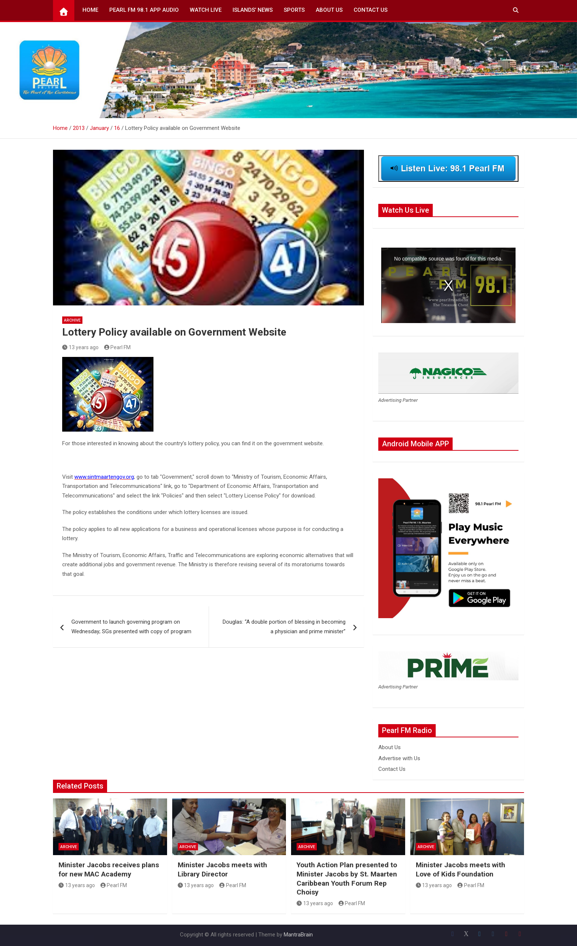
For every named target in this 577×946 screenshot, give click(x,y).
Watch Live (206, 10)
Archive (72, 320)
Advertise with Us (399, 758)
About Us (329, 10)
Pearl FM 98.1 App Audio (144, 10)
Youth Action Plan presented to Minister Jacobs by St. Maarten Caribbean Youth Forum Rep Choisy (347, 878)
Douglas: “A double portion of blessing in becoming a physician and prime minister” (284, 627)
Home (90, 10)
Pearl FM (117, 347)
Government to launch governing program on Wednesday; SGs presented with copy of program (131, 627)
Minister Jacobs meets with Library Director (222, 869)
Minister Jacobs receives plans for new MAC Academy (109, 869)
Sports (294, 10)
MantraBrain (298, 934)
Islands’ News (253, 10)
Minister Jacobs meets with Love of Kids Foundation (460, 869)
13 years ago (80, 347)
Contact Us (370, 10)
